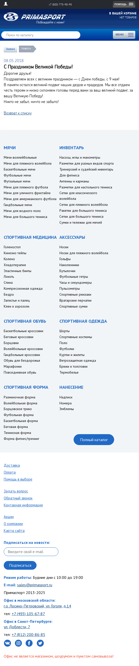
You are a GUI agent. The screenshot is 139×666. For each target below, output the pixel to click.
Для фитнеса (69, 175)
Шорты (64, 331)
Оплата (10, 472)
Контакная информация (23, 505)
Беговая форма (16, 426)
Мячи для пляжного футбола (26, 187)
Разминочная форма (19, 397)
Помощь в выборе (18, 479)
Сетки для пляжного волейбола (83, 204)
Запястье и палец (17, 300)
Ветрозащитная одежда (77, 360)
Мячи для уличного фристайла (27, 193)
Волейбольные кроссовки (23, 349)
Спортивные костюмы (75, 337)
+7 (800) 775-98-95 (60, 4)
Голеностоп (12, 247)
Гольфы (65, 259)
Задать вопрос (16, 491)
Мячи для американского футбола (30, 199)
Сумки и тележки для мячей (80, 222)
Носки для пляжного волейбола (83, 253)
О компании (13, 523)
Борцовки (11, 343)
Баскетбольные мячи (19, 169)
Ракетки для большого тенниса (83, 210)
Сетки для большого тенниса (81, 216)
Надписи (65, 397)
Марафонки (13, 366)
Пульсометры (69, 288)
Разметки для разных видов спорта (86, 163)
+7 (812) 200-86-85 (28, 634)
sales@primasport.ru (34, 584)
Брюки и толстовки (73, 366)
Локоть (9, 276)
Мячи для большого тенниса (25, 216)
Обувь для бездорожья (22, 360)
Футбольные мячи (17, 175)
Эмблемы (66, 409)
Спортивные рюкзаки (75, 294)
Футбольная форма (19, 415)
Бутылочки (67, 271)
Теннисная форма (17, 432)
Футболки (66, 349)
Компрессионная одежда (23, 288)
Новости (26, 48)
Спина (8, 282)
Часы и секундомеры (75, 282)
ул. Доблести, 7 (17, 626)
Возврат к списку (18, 112)
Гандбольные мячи (18, 205)
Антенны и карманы (74, 181)
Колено (9, 259)
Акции (9, 516)
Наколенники (69, 265)
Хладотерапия (15, 265)
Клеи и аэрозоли (16, 306)
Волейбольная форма (20, 403)
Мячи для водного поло (22, 211)
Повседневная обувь (20, 372)
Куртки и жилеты (72, 354)
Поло (63, 343)
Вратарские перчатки (75, 300)
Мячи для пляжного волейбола (27, 163)
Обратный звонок (18, 498)
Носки (63, 247)
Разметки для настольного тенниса (85, 187)
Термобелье (69, 372)
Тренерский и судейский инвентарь (86, 169)
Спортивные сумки (73, 306)
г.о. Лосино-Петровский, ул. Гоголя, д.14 (37, 605)
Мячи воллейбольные (20, 157)
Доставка (12, 465)
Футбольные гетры (73, 276)
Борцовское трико (18, 409)
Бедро (9, 294)
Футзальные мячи (17, 181)
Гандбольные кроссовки (22, 354)
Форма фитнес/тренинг (21, 438)
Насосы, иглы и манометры (79, 157)
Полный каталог (94, 439)
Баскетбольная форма (21, 421)
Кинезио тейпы (15, 253)
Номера (65, 403)
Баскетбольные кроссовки (23, 331)
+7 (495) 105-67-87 (28, 613)
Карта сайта (14, 530)
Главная (10, 49)
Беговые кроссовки (18, 337)
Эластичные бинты (17, 271)
